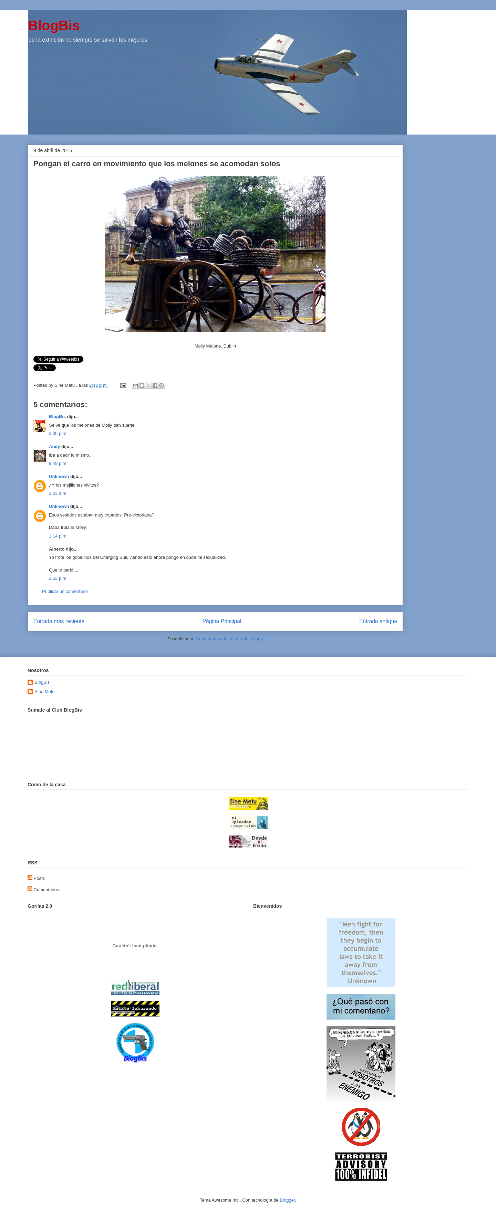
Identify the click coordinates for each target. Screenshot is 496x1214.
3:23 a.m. (58, 493)
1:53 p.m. (58, 578)
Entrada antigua (378, 621)
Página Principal (222, 621)
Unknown (59, 476)
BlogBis (54, 25)
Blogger (287, 1200)
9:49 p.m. (58, 463)
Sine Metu (44, 691)
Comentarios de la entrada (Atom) (229, 638)
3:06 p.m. (58, 433)
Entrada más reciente (58, 621)
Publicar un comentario (65, 591)
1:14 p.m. (58, 536)
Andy (54, 446)
